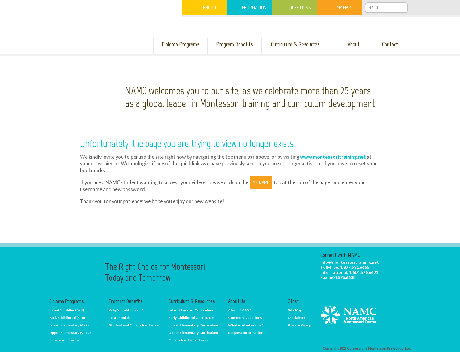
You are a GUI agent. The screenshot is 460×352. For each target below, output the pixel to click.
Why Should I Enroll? (126, 310)
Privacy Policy (299, 325)
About (354, 44)
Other (293, 301)
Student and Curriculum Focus (134, 325)
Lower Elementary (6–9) (69, 325)
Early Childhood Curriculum (191, 317)
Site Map (295, 310)
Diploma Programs (180, 44)
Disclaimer (296, 317)
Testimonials (119, 317)
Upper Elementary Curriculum (193, 332)
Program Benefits (234, 44)
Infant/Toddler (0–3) (66, 310)
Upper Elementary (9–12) (70, 332)
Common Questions (245, 317)
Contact (390, 44)
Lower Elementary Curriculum (193, 325)
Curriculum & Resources (295, 44)
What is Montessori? (245, 325)
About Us (236, 301)
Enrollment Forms (64, 340)
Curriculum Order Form (188, 340)
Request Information (245, 332)
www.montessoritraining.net (333, 157)
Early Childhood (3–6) (67, 317)
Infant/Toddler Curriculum (191, 310)
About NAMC (239, 310)
